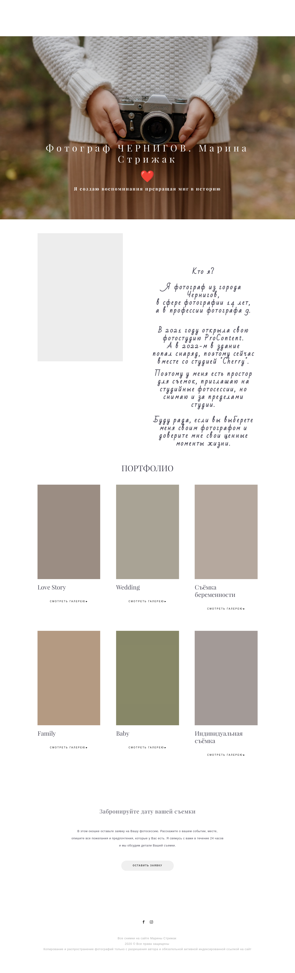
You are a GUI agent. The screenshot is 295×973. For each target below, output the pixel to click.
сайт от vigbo (147, 962)
